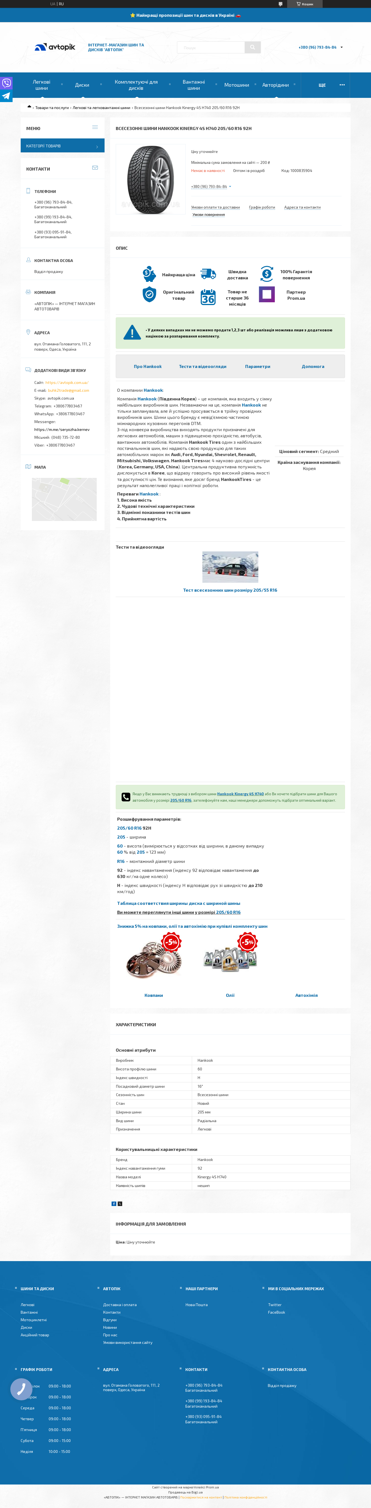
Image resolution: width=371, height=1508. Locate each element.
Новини (110, 1327)
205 (121, 836)
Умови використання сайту (127, 1342)
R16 (121, 861)
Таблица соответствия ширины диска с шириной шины (178, 903)
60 (120, 845)
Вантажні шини (194, 85)
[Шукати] (253, 47)
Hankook (153, 390)
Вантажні (29, 1312)
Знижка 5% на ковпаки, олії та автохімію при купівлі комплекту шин (192, 926)
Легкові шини (41, 85)
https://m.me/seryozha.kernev (61, 429)
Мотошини (236, 85)
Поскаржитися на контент (201, 1497)
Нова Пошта (197, 1304)
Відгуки (110, 1319)
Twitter (275, 1304)
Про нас (110, 1334)
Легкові (27, 1304)
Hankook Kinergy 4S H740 (240, 794)
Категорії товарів (43, 145)
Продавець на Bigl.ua (185, 1492)
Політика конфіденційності (246, 1497)
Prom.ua (212, 1487)
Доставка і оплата (120, 1304)
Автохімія (307, 995)
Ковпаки (154, 995)
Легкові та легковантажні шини (101, 107)
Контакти (111, 1312)
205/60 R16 (181, 800)
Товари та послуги (52, 107)
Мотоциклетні (34, 1319)
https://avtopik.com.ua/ (67, 382)
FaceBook (276, 1312)
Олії (230, 995)
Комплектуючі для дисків (136, 85)
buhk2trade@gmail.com (68, 390)
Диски (82, 85)
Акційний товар (35, 1334)
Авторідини (276, 85)
